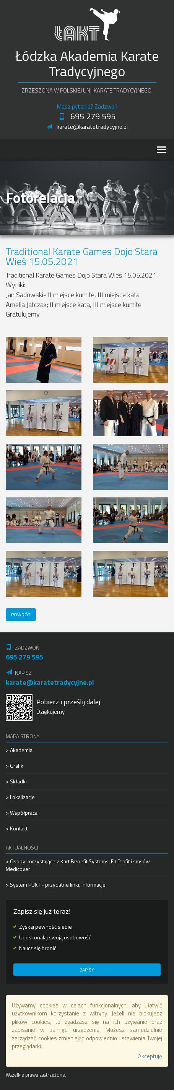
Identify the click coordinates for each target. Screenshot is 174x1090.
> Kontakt (17, 828)
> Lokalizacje (20, 797)
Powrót (21, 614)
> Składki (16, 781)
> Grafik (14, 766)
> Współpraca (21, 813)
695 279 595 (87, 116)
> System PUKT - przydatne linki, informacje (56, 884)
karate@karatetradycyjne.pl (87, 126)
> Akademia (19, 750)
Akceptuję (150, 1056)
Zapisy (87, 969)
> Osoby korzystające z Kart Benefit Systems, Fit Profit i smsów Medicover (78, 865)
